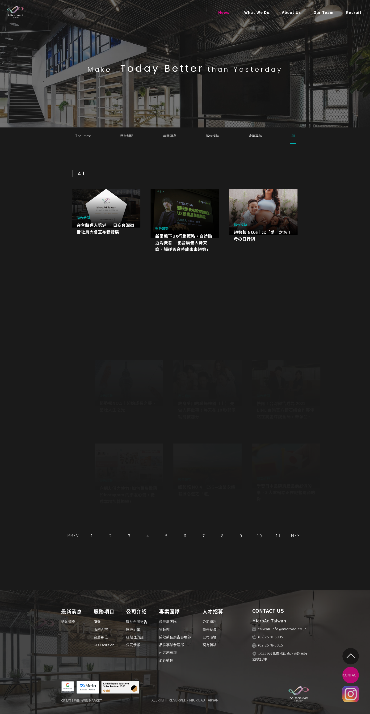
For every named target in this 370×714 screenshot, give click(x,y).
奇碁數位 (101, 636)
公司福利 (209, 621)
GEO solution (104, 644)
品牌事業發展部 (171, 644)
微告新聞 (126, 135)
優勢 (97, 621)
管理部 (164, 629)
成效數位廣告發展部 (175, 636)
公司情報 (133, 644)
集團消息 (169, 135)
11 (278, 535)
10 (259, 535)
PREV (73, 535)
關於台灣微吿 (136, 621)
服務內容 (101, 629)
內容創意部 (168, 652)
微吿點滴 (209, 629)
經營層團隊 (168, 621)
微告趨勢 (212, 135)
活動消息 (68, 621)
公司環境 (209, 636)
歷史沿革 (133, 629)
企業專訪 (255, 135)
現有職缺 (209, 644)
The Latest (83, 135)
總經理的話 (135, 636)
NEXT (297, 535)
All (293, 135)
